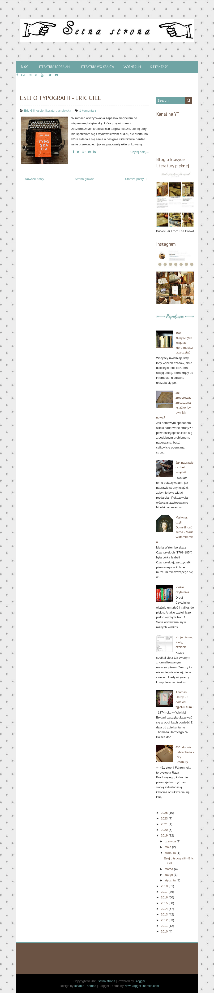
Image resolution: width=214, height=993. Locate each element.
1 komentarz (88, 110)
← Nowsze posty (32, 179)
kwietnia (171, 852)
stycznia (171, 880)
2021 (165, 824)
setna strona (106, 981)
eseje (40, 110)
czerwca (171, 841)
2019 (165, 835)
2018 (165, 886)
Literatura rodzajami (54, 67)
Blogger (140, 981)
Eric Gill (29, 110)
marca (169, 869)
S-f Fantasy (159, 67)
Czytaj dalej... (139, 152)
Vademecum (132, 67)
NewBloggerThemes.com (141, 986)
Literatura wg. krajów (97, 67)
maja (168, 847)
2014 (165, 908)
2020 (165, 830)
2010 (165, 931)
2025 (165, 812)
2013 (165, 914)
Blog (24, 67)
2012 (165, 920)
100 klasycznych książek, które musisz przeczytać (184, 342)
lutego (169, 874)
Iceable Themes (85, 986)
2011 (165, 926)
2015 (165, 903)
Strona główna (84, 179)
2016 (165, 897)
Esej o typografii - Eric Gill (60, 98)
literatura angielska (58, 110)
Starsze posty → (136, 179)
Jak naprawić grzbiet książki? (184, 467)
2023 (165, 818)
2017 (165, 891)
